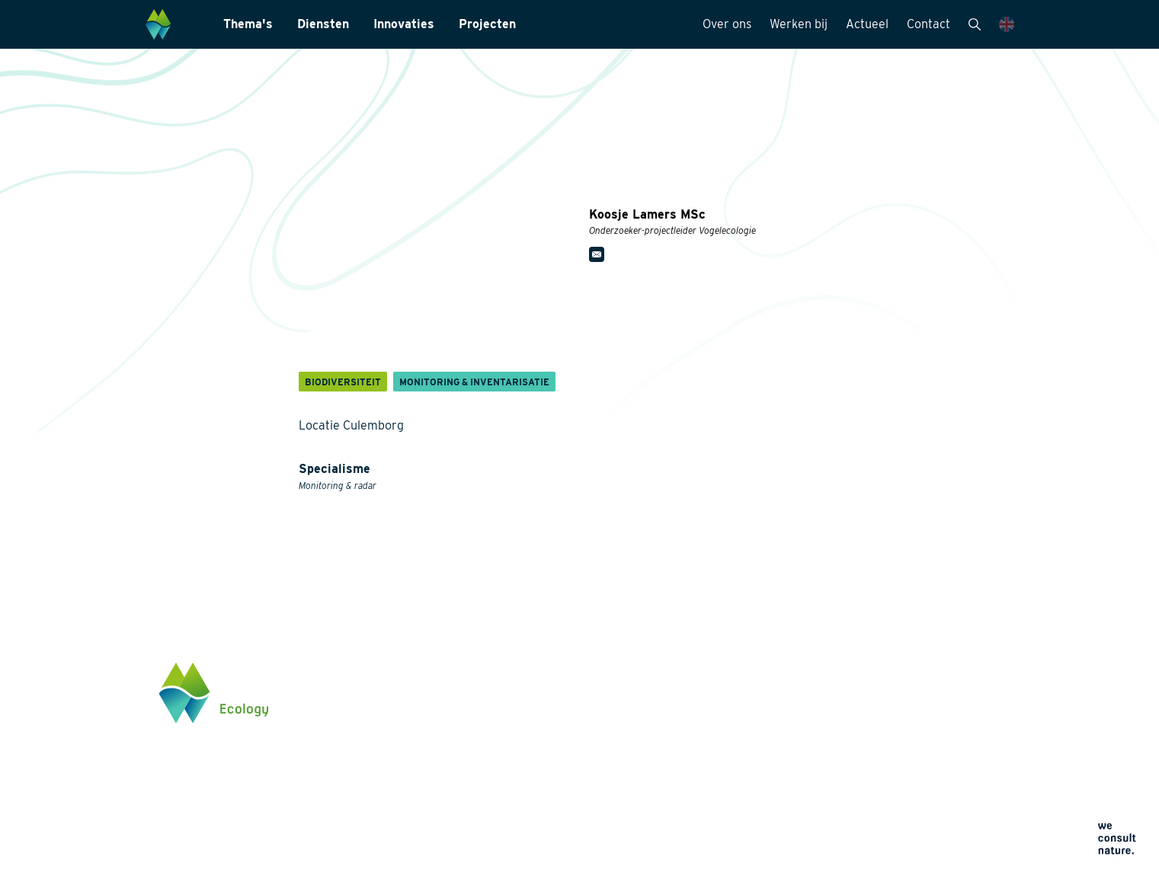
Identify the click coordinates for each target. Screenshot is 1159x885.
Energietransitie (394, 720)
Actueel (867, 24)
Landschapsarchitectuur (569, 745)
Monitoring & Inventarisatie (576, 696)
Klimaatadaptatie (397, 787)
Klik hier (884, 796)
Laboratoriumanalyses (564, 720)
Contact (928, 24)
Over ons (727, 24)
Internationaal (544, 769)
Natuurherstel (389, 812)
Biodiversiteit (387, 696)
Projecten (487, 24)
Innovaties (403, 24)
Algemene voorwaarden (735, 845)
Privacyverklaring (722, 809)
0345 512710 (894, 733)
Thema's (248, 24)
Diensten (323, 24)
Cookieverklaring (721, 827)
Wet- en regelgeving (558, 818)
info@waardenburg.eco (921, 748)
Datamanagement (553, 794)
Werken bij (799, 24)
